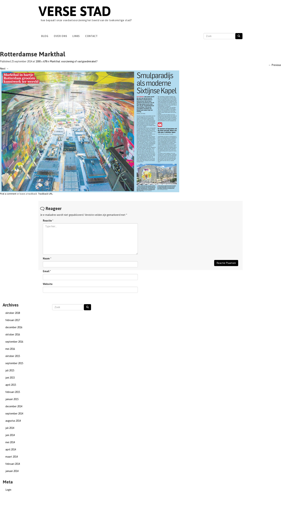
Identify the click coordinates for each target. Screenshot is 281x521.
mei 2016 (10, 348)
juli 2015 (9, 370)
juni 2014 (10, 435)
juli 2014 (9, 428)
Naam (46, 258)
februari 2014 (12, 463)
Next (4, 68)
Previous (274, 65)
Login (8, 489)
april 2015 (10, 384)
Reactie (48, 220)
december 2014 (13, 406)
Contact (91, 36)
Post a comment (8, 193)
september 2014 (14, 413)
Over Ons (60, 36)
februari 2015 (12, 392)
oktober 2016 (12, 334)
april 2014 (10, 449)
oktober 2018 (12, 313)
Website (48, 284)
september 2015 (14, 363)
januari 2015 (11, 399)
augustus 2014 (13, 420)
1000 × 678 (41, 61)
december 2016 (13, 327)
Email (46, 271)
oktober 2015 (12, 356)
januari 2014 (11, 471)
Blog (44, 36)
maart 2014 (11, 456)
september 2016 (14, 341)
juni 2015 (10, 377)
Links (76, 36)
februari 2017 (12, 320)
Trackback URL (45, 193)
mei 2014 (10, 442)
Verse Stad (74, 11)
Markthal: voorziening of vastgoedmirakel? (73, 61)
